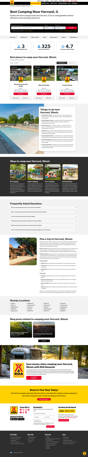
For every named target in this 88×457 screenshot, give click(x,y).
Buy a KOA (48, 448)
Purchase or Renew (63, 420)
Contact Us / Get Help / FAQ (51, 443)
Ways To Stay (54, 3)
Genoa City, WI (14, 310)
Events (25, 98)
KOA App (56, 1)
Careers (29, 442)
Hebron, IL (13, 305)
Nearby (64, 37)
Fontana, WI (63, 303)
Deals (69, 3)
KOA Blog (48, 437)
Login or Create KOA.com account (17, 443)
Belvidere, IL (63, 310)
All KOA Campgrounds (15, 438)
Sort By (11, 62)
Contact (16, 98)
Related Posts (74, 37)
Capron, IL (13, 303)
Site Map (47, 446)
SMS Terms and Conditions (68, 443)
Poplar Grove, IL (63, 305)
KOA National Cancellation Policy (69, 442)
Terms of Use (65, 438)
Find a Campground (35, 3)
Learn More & (34, 378)
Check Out (57, 25)
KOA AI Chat (41, 1)
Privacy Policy (66, 437)
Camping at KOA (45, 3)
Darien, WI (46, 307)
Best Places (13, 37)
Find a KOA (71, 27)
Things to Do (24, 37)
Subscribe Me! (50, 426)
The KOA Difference (32, 437)
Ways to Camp (35, 37)
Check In (46, 25)
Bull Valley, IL (63, 308)
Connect (47, 1)
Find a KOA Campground (16, 437)
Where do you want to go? (17, 25)
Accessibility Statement (67, 440)
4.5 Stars (28, 67)
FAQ (44, 37)
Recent (66, 1)
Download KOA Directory (50, 445)
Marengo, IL (30, 307)
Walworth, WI (30, 303)
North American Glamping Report (52, 441)
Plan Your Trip (54, 37)
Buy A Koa (61, 1)
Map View (72, 62)
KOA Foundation (31, 438)
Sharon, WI (46, 303)
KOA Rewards (13, 440)
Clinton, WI (46, 310)
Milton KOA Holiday (44, 85)
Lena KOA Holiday (67, 85)
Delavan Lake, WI (31, 305)
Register (31, 30)
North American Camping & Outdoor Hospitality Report (53, 439)
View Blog (44, 340)
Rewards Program (63, 3)
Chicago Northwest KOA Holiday (21, 85)
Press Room (30, 440)
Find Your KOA (44, 399)
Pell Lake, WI (30, 310)
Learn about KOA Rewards (71, 417)
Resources (75, 3)
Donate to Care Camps (15, 442)
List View (61, 62)
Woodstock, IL (47, 305)
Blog (52, 1)
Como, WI (30, 308)
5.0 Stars (74, 67)
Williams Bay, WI (14, 307)
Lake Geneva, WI (47, 308)
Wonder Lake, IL (63, 307)
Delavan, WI (13, 308)
